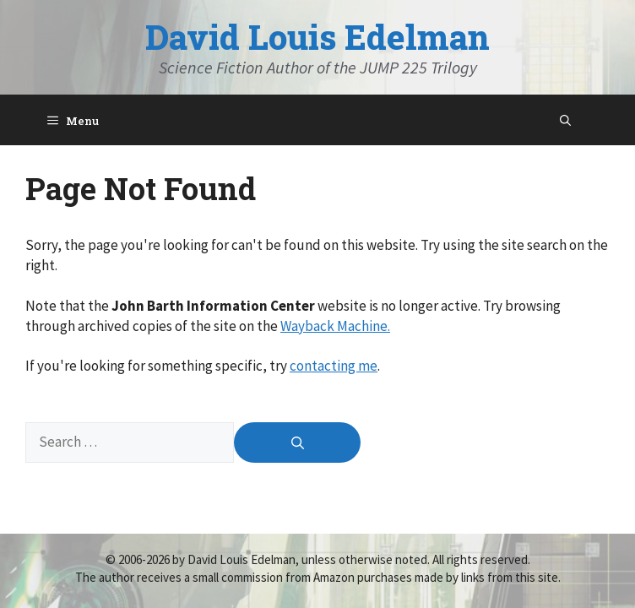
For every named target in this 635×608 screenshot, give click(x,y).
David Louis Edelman (317, 36)
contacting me (333, 365)
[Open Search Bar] (565, 120)
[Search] (297, 442)
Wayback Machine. (335, 326)
